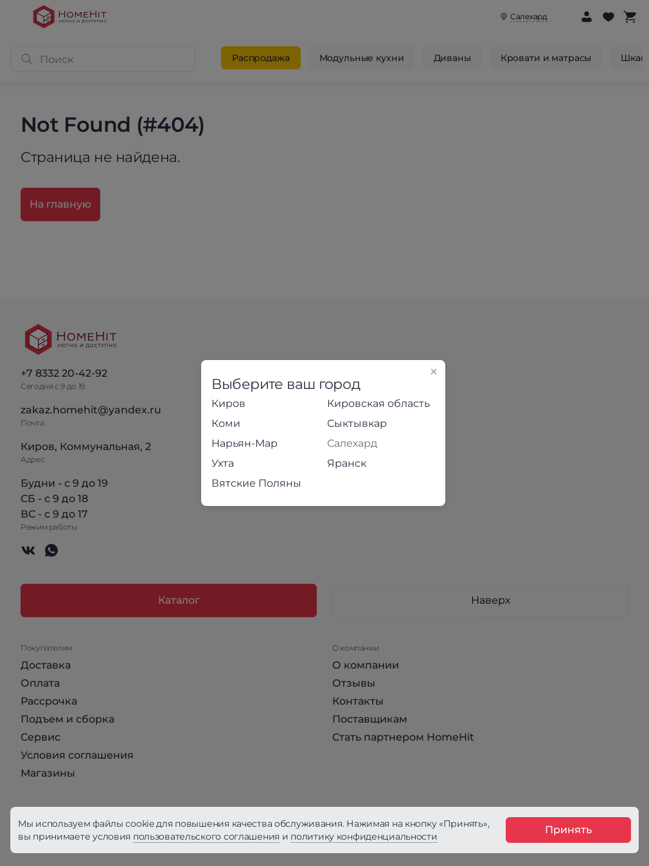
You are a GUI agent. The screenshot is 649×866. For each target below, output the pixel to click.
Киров (228, 403)
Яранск (346, 463)
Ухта (222, 463)
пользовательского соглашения (206, 836)
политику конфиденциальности (363, 836)
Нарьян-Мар (244, 443)
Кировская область (378, 403)
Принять (568, 830)
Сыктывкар (357, 423)
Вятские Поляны (256, 483)
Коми (225, 423)
